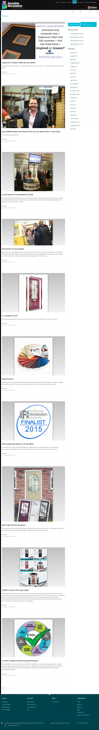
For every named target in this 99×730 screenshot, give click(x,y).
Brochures (80, 2)
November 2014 (74, 94)
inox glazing (55, 702)
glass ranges (5, 707)
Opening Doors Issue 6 (77, 33)
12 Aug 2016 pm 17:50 (10, 141)
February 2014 (74, 118)
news (78, 709)
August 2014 (73, 98)
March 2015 (73, 80)
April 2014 (73, 111)
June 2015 (73, 70)
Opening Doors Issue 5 (77, 37)
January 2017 (74, 52)
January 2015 (74, 87)
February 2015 (74, 84)
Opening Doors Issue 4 (77, 40)
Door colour (31, 702)
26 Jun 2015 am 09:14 (9, 607)
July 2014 (72, 101)
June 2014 (73, 105)
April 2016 (73, 59)
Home (57, 2)
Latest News (74, 24)
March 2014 (73, 115)
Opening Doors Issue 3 (77, 44)
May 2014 (73, 108)
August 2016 (73, 56)
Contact (69, 2)
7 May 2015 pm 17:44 (9, 676)
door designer (6, 709)
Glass (76, 11)
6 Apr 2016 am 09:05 (9, 390)
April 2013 (73, 129)
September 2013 (75, 125)
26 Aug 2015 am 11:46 (10, 536)
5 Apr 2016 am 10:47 (9, 325)
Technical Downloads (90, 2)
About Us (63, 2)
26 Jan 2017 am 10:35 (9, 74)
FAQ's (28, 709)
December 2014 (74, 91)
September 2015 (75, 63)
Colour (85, 11)
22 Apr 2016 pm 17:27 (10, 208)
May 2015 (73, 73)
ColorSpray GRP (31, 707)
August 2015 (73, 66)
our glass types (6, 704)
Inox (93, 11)
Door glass (5, 702)
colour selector (31, 704)
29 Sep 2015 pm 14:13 (10, 455)
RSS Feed (86, 24)
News (74, 2)
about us (79, 704)
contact (79, 707)
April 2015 (73, 77)
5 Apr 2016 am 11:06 (9, 262)
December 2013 (74, 122)
